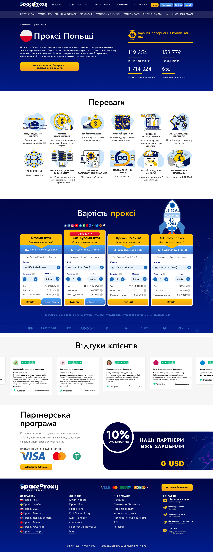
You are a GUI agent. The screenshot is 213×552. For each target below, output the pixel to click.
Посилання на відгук (39, 390)
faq (133, 5)
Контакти (143, 5)
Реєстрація (166, 5)
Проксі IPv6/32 (128, 238)
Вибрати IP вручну (95, 301)
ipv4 (79, 5)
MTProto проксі (172, 238)
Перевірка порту (132, 14)
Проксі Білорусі (33, 531)
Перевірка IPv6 (45, 14)
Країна (70, 262)
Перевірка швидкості (65, 14)
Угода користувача (125, 513)
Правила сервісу (124, 509)
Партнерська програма (102, 5)
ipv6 (86, 5)
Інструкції (119, 500)
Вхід (155, 5)
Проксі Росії (30, 500)
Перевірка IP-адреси (153, 14)
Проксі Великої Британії (37, 518)
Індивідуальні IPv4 (84, 237)
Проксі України (32, 504)
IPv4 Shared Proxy (79, 513)
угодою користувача (118, 315)
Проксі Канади (32, 513)
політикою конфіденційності (152, 315)
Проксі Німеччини (34, 527)
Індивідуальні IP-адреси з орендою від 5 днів (49, 66)
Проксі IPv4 (76, 504)
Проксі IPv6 (76, 509)
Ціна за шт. (72, 290)
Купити (74, 302)
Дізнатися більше (36, 467)
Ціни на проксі (78, 518)
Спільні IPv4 (41, 237)
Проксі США (31, 509)
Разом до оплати (75, 295)
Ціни (71, 5)
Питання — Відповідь (127, 504)
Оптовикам (122, 5)
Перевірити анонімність (108, 14)
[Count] (74, 279)
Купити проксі (77, 500)
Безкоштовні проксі (182, 14)
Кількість (72, 274)
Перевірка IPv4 (27, 14)
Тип (68, 286)
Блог (72, 531)
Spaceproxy (25, 24)
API (167, 14)
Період (92, 274)
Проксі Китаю (31, 522)
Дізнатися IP (86, 14)
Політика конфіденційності (130, 518)
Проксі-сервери (58, 5)
